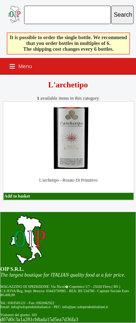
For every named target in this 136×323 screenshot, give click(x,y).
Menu (25, 66)
